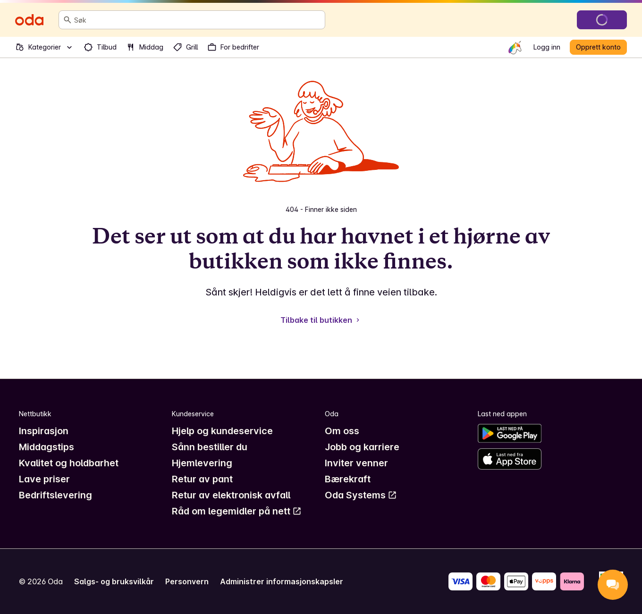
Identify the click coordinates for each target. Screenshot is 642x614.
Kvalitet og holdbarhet (68, 463)
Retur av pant (202, 479)
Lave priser (44, 479)
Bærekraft (348, 479)
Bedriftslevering (55, 495)
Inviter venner (356, 463)
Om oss (342, 431)
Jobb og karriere (362, 447)
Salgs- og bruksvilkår (114, 581)
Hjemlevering (202, 463)
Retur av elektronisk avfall (231, 495)
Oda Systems (361, 495)
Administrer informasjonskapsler (281, 581)
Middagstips (46, 447)
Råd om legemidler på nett (237, 511)
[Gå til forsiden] (29, 19)
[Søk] (67, 20)
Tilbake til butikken (321, 320)
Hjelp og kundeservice (222, 431)
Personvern (187, 581)
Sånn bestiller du (209, 447)
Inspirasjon (43, 431)
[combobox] (197, 20)
